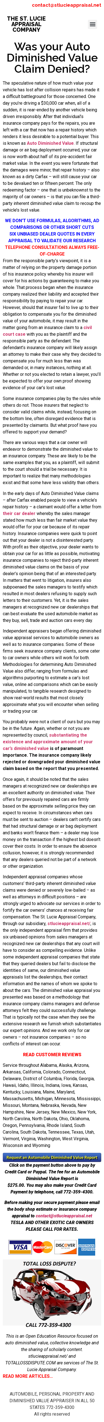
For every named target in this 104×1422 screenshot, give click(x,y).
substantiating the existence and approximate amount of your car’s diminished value (48, 741)
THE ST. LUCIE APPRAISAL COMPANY (26, 24)
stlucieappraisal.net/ (68, 923)
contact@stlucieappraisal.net (66, 5)
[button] (92, 24)
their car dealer (19, 513)
